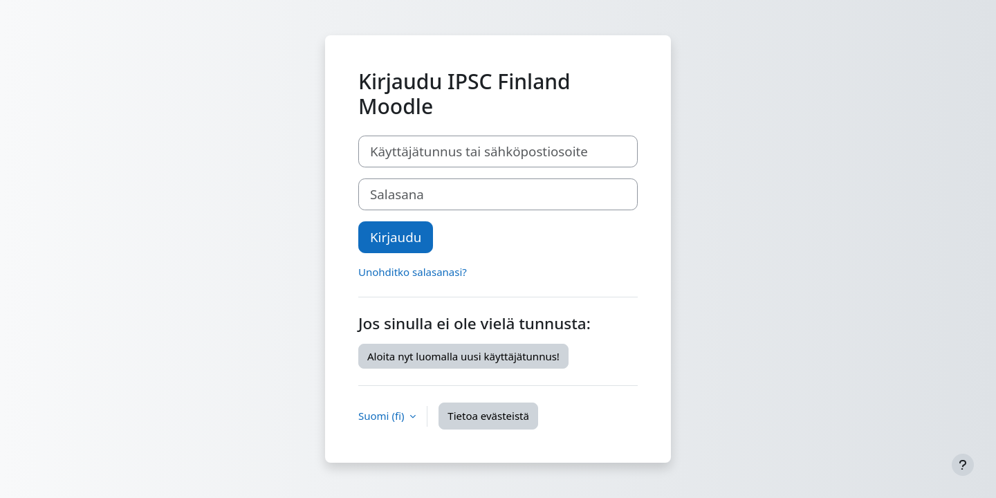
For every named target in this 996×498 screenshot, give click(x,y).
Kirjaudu (395, 237)
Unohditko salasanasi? (412, 272)
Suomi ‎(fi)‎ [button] (382, 416)
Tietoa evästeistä (488, 416)
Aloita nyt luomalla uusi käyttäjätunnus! (463, 356)
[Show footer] (963, 465)
